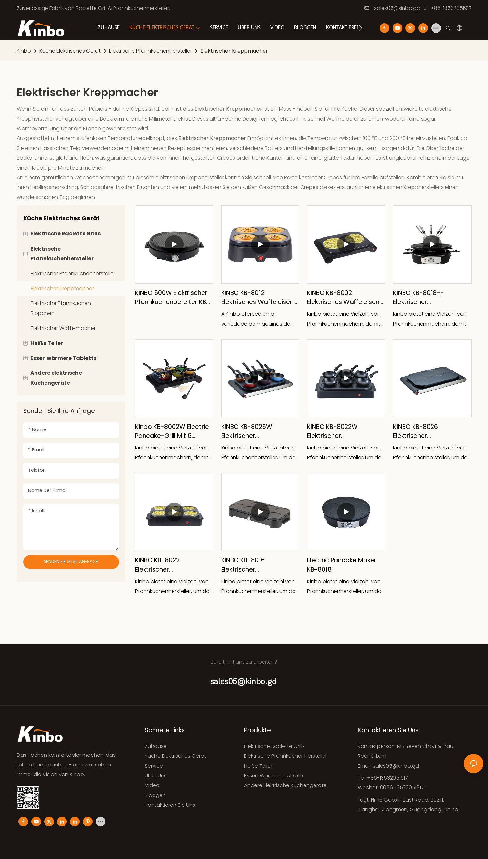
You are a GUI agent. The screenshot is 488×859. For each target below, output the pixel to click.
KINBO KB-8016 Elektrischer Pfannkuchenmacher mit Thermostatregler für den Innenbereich (260, 565)
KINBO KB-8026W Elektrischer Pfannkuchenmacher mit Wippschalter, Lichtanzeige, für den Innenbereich (257, 431)
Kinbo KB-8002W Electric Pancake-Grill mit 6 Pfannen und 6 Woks (172, 431)
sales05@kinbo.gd (392, 8)
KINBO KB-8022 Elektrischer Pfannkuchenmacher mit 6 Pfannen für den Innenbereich (174, 565)
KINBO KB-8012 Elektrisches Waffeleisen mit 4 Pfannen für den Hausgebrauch (257, 298)
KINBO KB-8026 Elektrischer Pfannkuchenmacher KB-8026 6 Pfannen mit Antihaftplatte (430, 431)
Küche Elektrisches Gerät (70, 50)
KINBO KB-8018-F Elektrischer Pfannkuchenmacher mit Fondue (429, 298)
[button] (361, 28)
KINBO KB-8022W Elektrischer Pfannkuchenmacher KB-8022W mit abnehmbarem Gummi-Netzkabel (344, 431)
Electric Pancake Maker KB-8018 (341, 565)
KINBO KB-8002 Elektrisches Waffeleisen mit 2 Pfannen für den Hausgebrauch (343, 298)
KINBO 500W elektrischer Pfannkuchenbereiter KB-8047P (172, 298)
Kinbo (24, 50)
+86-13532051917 (447, 8)
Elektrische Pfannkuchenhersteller (150, 50)
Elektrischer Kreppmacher (234, 50)
